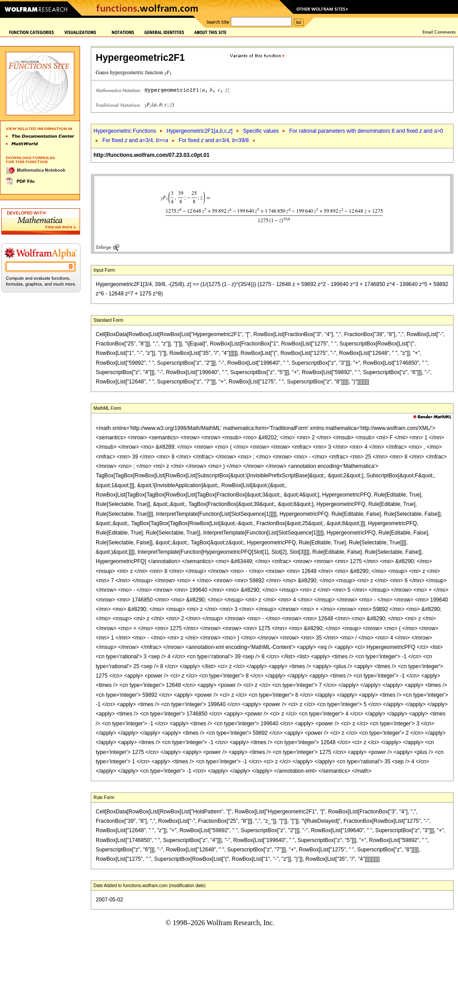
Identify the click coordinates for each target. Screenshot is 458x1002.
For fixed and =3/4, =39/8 (213, 140)
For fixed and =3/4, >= (135, 140)
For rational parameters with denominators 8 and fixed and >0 (366, 131)
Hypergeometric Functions (124, 131)
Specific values (261, 131)
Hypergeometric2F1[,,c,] (199, 131)
